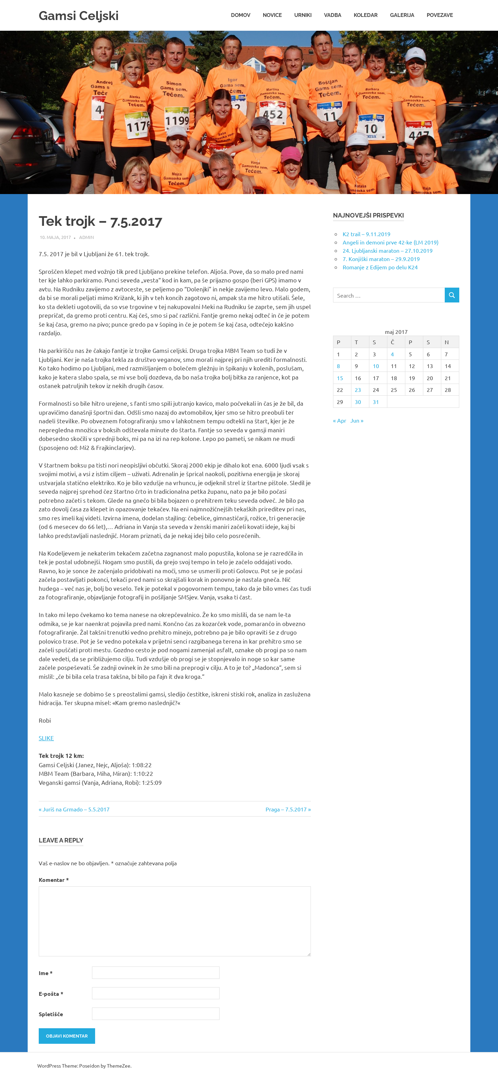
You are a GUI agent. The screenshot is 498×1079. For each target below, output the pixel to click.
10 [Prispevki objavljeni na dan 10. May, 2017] (376, 365)
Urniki (303, 15)
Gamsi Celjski (81, 15)
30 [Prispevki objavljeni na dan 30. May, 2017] (358, 401)
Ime (46, 972)
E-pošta (51, 993)
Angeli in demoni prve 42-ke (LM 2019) (391, 242)
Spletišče (51, 1014)
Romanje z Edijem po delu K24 (380, 266)
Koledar (366, 15)
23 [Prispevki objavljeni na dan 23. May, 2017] (358, 389)
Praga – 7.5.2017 (286, 809)
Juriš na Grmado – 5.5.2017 (76, 809)
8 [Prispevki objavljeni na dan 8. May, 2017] (338, 365)
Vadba (332, 15)
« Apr (339, 420)
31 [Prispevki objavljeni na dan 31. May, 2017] (376, 401)
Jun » (356, 420)
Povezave (440, 15)
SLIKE (46, 737)
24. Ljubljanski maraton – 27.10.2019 (388, 250)
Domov (240, 15)
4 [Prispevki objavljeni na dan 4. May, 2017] (392, 353)
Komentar (54, 879)
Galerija (402, 15)
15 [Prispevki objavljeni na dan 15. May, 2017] (340, 377)
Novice (272, 15)
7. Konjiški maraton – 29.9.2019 (381, 258)
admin (86, 237)
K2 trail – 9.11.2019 (366, 233)
